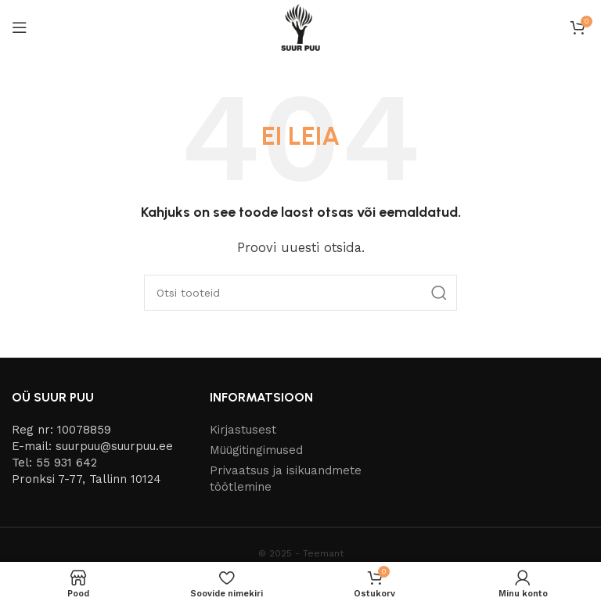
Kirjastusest (243, 430)
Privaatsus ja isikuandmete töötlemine (286, 478)
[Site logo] (300, 27)
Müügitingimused (256, 450)
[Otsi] (300, 293)
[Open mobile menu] (19, 27)
